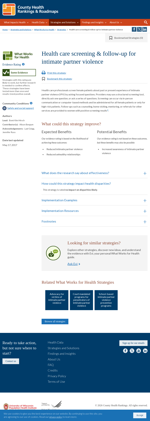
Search (146, 22)
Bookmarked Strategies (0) (128, 37)
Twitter (132, 350)
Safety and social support (20, 108)
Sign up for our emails (133, 343)
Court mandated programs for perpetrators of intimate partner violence (81, 299)
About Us (114, 22)
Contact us (11, 361)
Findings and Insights (92, 22)
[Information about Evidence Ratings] (23, 64)
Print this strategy (56, 72)
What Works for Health (44, 29)
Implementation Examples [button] (59, 200)
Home (5, 29)
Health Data (38, 22)
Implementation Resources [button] (60, 210)
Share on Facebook (134, 29)
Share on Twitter (139, 29)
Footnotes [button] (49, 221)
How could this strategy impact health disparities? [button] (90, 186)
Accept (139, 415)
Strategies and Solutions (63, 22)
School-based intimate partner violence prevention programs (106, 299)
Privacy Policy (57, 376)
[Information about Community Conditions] (31, 103)
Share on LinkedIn (144, 29)
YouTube (138, 350)
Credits (53, 370)
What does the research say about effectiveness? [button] (75, 173)
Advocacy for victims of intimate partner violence (56, 298)
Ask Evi (53, 253)
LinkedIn (145, 350)
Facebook (125, 350)
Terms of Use (56, 381)
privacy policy (55, 416)
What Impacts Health (15, 22)
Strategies (61, 29)
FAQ (51, 365)
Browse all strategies (55, 321)
